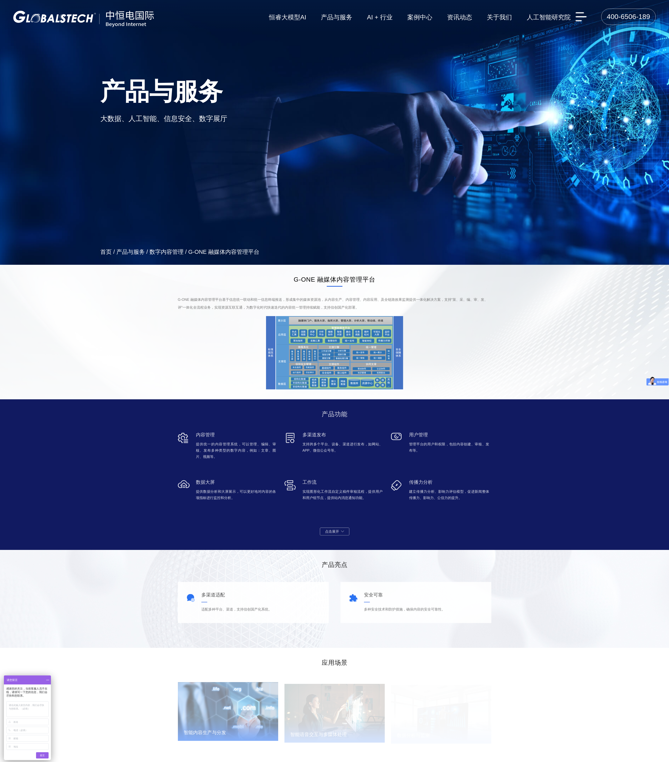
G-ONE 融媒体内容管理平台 (223, 252)
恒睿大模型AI (287, 17)
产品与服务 (130, 252)
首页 (106, 252)
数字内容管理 (166, 252)
